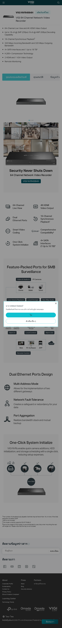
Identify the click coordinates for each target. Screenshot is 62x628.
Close (56, 303)
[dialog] (31, 314)
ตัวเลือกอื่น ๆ (31, 321)
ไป (31, 315)
